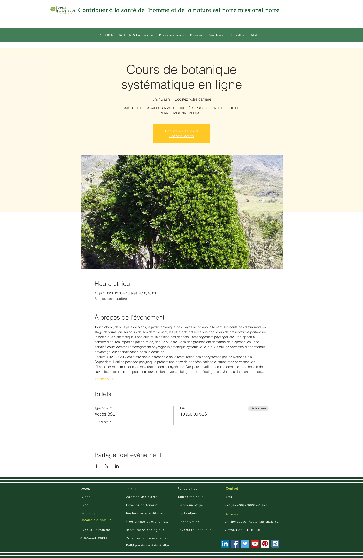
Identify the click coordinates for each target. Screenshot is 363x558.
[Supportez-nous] (191, 497)
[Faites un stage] (191, 505)
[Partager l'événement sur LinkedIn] (117, 466)
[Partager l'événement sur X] (107, 466)
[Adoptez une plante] (142, 497)
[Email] (230, 497)
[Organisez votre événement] (148, 538)
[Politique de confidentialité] (148, 545)
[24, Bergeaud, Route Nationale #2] (252, 521)
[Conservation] (189, 522)
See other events (181, 136)
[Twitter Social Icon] (245, 544)
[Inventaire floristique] (195, 530)
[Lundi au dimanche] (96, 530)
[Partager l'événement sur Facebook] (96, 466)
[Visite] (132, 488)
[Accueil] (87, 488)
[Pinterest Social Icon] (265, 544)
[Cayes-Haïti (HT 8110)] (243, 530)
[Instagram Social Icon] (275, 544)
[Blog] (85, 505)
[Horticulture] (188, 513)
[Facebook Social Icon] (235, 544)
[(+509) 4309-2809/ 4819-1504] (249, 505)
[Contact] (232, 488)
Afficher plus (104, 379)
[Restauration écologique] (146, 530)
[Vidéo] (86, 497)
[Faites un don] (189, 488)
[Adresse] (232, 514)
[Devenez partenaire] (142, 505)
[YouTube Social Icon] (255, 544)
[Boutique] (88, 513)
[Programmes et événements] (148, 521)
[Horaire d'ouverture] (96, 520)
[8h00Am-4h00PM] (94, 538)
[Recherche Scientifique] (145, 513)
